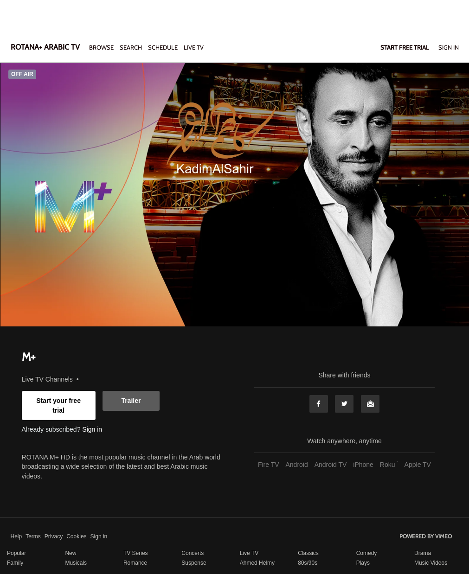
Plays (363, 563)
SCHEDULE (163, 47)
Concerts (192, 553)
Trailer (131, 400)
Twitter (344, 404)
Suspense (193, 563)
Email (370, 404)
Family (15, 563)
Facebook (318, 404)
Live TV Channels (47, 379)
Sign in (92, 429)
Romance (135, 563)
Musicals (76, 563)
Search (131, 47)
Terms (33, 536)
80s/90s (307, 563)
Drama (422, 553)
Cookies (76, 536)
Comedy (366, 553)
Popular (16, 553)
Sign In (448, 47)
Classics (308, 553)
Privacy (54, 536)
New (70, 553)
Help (16, 536)
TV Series (135, 553)
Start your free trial (58, 405)
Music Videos (430, 563)
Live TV (249, 553)
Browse (102, 47)
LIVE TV (194, 47)
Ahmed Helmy (257, 563)
